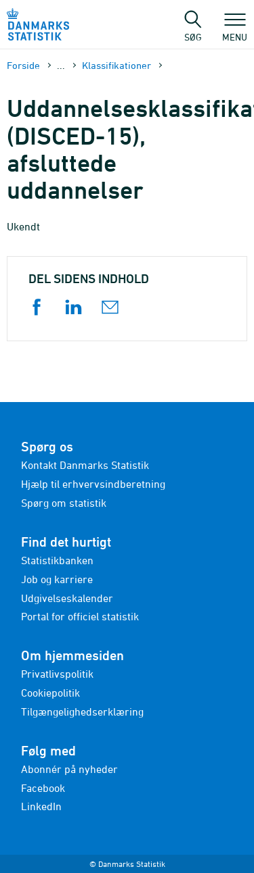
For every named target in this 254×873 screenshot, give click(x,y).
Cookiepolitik (50, 693)
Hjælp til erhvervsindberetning (93, 484)
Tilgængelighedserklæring (82, 711)
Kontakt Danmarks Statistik (85, 465)
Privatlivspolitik (57, 674)
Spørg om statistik (63, 503)
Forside (23, 65)
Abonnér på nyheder (69, 769)
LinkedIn (41, 806)
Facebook (43, 788)
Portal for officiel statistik (80, 616)
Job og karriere (57, 579)
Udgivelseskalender (67, 598)
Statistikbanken (57, 560)
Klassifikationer (116, 65)
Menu (234, 30)
